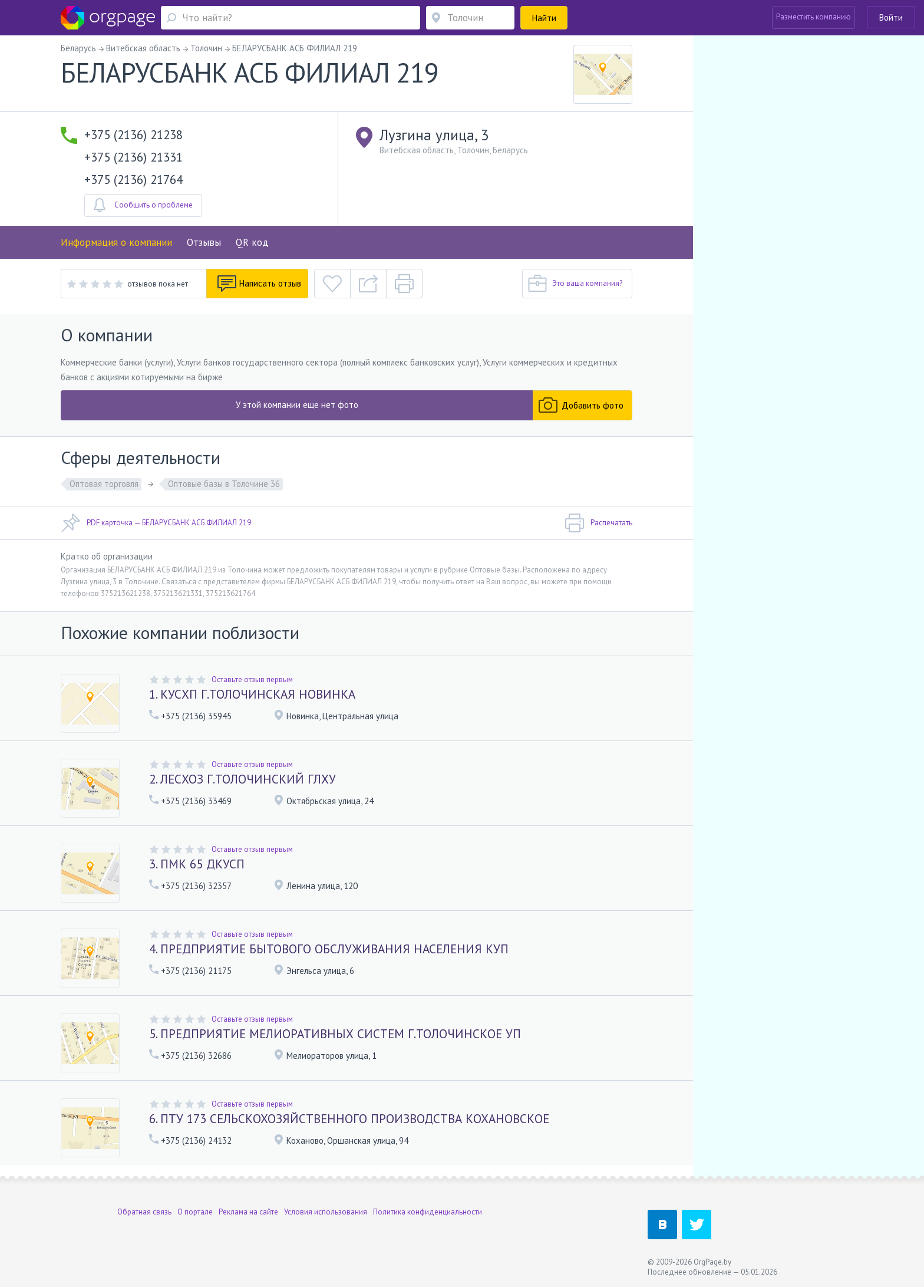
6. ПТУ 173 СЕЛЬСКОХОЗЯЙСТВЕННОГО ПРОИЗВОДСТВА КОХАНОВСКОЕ (349, 1119)
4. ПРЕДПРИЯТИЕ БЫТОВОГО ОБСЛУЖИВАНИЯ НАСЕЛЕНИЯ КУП (329, 949)
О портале (195, 1212)
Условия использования (325, 1212)
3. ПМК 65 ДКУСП (197, 864)
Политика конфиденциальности (427, 1212)
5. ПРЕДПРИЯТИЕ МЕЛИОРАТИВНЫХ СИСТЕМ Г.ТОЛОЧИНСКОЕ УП (335, 1034)
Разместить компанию (813, 17)
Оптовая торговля (104, 483)
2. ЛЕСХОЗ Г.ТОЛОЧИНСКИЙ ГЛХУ (242, 779)
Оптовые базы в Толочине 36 (224, 483)
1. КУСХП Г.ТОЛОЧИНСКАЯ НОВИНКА (252, 694)
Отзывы (204, 242)
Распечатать (598, 523)
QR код (252, 242)
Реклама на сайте (248, 1212)
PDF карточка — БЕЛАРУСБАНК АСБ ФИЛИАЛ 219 (156, 523)
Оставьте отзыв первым (252, 679)
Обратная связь (144, 1212)
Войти (891, 17)
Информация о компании (116, 242)
